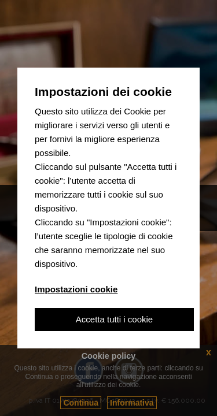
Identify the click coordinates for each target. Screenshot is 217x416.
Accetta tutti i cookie (114, 319)
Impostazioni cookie (76, 289)
